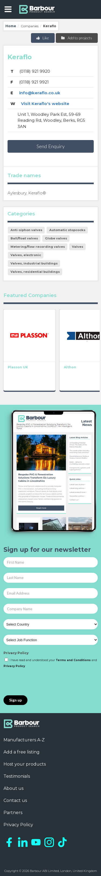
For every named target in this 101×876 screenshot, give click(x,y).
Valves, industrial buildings (34, 263)
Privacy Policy (16, 653)
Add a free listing (22, 752)
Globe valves (56, 238)
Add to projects (76, 38)
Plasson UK (18, 367)
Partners (13, 812)
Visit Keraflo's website (45, 103)
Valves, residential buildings (35, 272)
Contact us (15, 800)
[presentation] (44, 682)
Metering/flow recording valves (38, 247)
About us (13, 788)
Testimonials (17, 776)
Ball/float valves (24, 238)
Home (10, 26)
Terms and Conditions (73, 660)
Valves (77, 247)
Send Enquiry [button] (51, 146)
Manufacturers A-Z (24, 739)
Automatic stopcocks (67, 230)
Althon (70, 367)
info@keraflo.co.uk (39, 92)
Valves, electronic (26, 255)
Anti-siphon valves (26, 230)
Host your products (25, 764)
